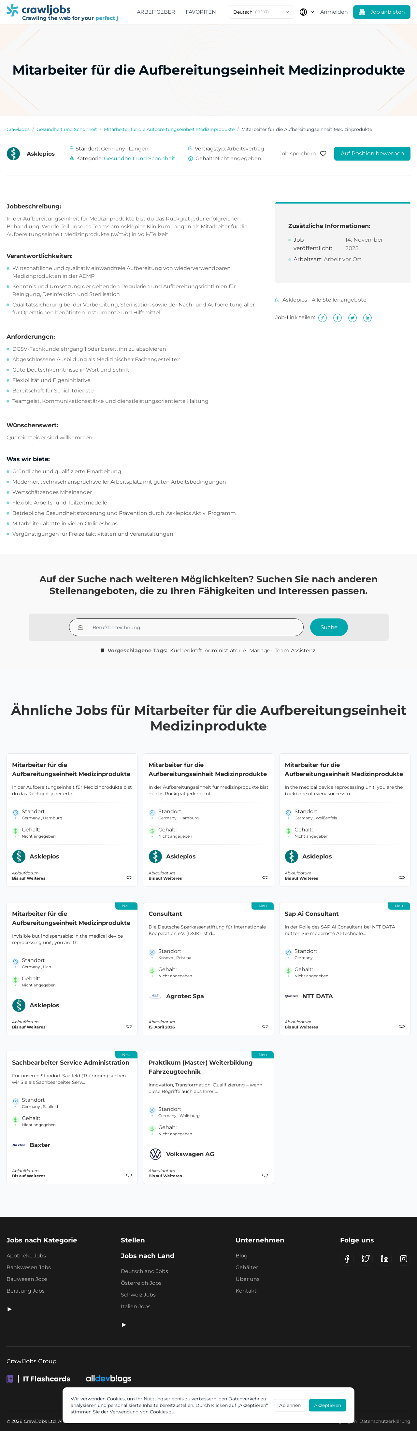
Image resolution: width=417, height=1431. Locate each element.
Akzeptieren (327, 1405)
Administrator (222, 650)
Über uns (248, 1279)
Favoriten (201, 12)
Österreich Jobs (141, 1283)
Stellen (133, 1240)
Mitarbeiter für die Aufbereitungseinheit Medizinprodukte (169, 129)
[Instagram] (404, 1259)
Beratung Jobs (26, 1291)
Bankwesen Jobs (29, 1267)
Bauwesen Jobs (27, 1279)
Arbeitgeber (156, 12)
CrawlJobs (18, 129)
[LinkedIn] (385, 1259)
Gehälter (247, 1267)
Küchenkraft (186, 650)
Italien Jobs (136, 1306)
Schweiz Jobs (138, 1295)
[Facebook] (347, 1259)
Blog (242, 1256)
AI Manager (257, 650)
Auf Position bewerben (372, 153)
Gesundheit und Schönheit (66, 129)
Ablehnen (290, 1405)
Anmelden (334, 12)
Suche (329, 627)
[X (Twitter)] (366, 1259)
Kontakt (246, 1291)
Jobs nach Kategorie (42, 1240)
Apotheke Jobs (26, 1256)
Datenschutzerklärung (384, 1421)
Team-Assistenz (295, 650)
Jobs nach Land (148, 1256)
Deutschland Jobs (144, 1271)
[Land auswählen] (307, 12)
